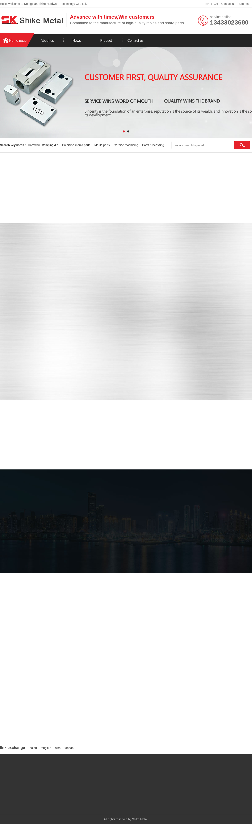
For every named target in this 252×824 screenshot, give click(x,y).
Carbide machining (126, 145)
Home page (18, 40)
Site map (244, 3)
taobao (69, 748)
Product (106, 40)
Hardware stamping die (43, 145)
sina (58, 748)
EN (207, 3)
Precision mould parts (76, 145)
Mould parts (102, 145)
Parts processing (153, 145)
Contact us (228, 3)
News (76, 40)
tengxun (46, 748)
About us (47, 40)
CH (216, 3)
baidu (33, 748)
